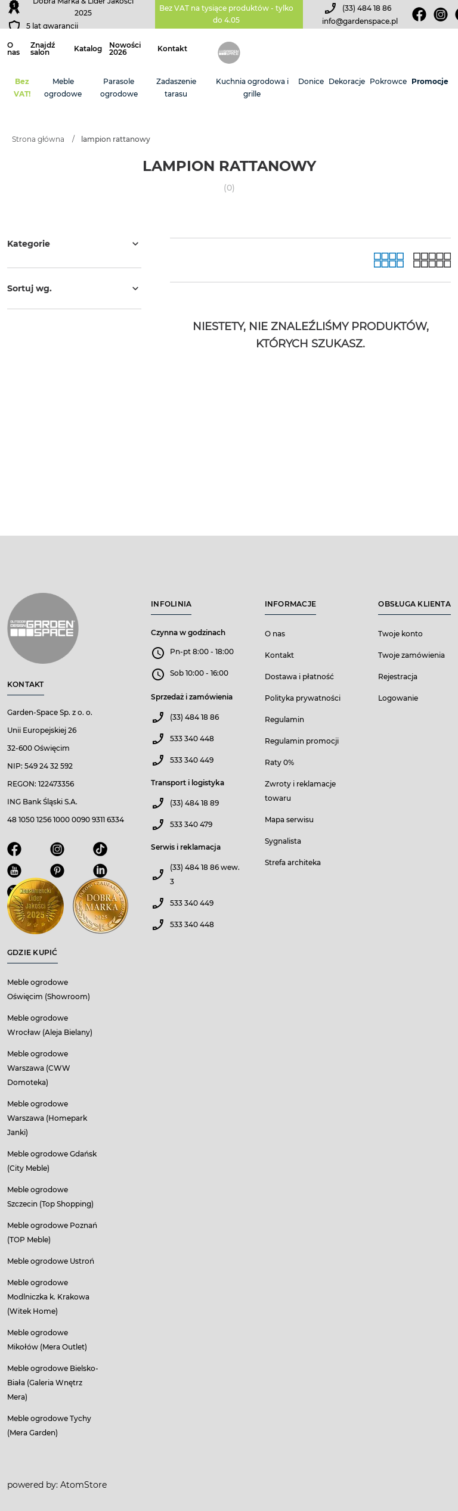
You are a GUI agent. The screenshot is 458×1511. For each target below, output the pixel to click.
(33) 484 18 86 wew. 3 (205, 874)
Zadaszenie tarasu (176, 87)
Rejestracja (397, 676)
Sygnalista (283, 841)
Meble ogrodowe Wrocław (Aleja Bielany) (49, 1025)
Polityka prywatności (303, 698)
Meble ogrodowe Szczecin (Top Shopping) (50, 1196)
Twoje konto (400, 633)
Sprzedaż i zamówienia (192, 696)
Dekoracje (347, 81)
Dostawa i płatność (299, 676)
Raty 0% (279, 762)
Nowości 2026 (125, 49)
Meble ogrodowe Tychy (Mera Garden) (49, 1425)
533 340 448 (192, 738)
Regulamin (284, 719)
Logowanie (398, 698)
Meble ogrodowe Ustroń (50, 1261)
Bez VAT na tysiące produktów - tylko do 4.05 (226, 14)
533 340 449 (191, 760)
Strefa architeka (293, 862)
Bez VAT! (22, 87)
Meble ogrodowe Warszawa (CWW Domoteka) (38, 1068)
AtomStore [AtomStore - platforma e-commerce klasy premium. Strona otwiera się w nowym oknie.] (83, 1484)
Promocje (429, 81)
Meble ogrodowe (63, 87)
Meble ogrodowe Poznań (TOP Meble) (52, 1232)
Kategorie (74, 244)
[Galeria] (389, 260)
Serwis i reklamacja (186, 846)
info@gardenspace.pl (360, 21)
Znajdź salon (42, 49)
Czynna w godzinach (188, 632)
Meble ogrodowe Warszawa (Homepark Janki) (47, 1118)
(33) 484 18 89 (194, 802)
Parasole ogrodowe (119, 87)
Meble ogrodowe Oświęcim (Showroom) (48, 989)
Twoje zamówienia (411, 655)
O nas (13, 49)
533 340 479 (191, 824)
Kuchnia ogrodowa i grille (252, 87)
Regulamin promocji (302, 740)
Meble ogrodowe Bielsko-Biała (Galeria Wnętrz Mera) (52, 1382)
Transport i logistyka (187, 782)
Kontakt (172, 48)
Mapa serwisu (289, 819)
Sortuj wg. (74, 288)
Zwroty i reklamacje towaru (300, 791)
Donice (311, 81)
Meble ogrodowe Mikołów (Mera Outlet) (47, 1339)
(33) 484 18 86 (366, 8)
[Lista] (432, 260)
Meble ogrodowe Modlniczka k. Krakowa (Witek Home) (48, 1297)
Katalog (88, 48)
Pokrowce (388, 81)
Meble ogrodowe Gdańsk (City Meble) (52, 1161)
